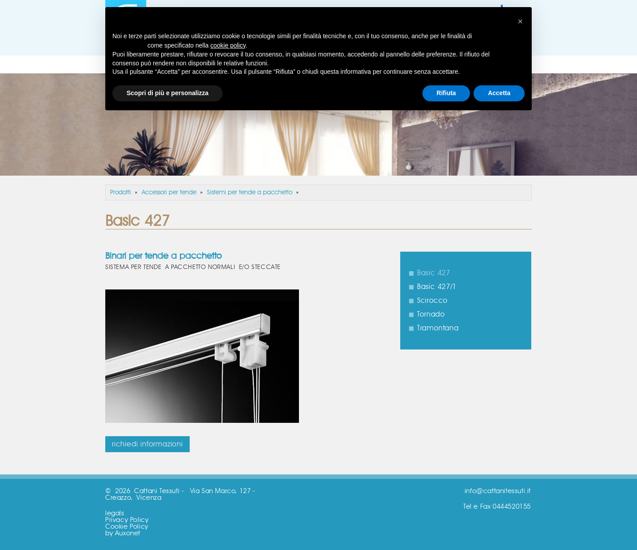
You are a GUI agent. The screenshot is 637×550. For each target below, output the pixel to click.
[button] (520, 21)
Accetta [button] (499, 92)
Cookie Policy (126, 526)
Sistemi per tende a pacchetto (249, 192)
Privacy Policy (126, 520)
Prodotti (120, 192)
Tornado (431, 314)
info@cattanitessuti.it (498, 491)
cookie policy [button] (228, 45)
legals (114, 513)
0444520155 (512, 506)
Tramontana (437, 328)
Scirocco (432, 300)
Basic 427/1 (437, 286)
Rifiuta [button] (446, 92)
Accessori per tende (169, 192)
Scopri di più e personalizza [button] (167, 92)
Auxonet (127, 533)
